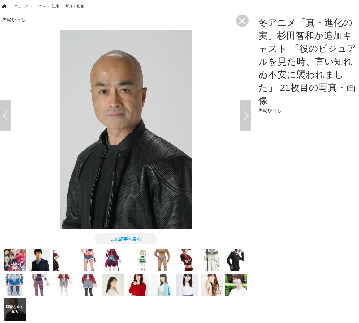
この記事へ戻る (125, 239)
